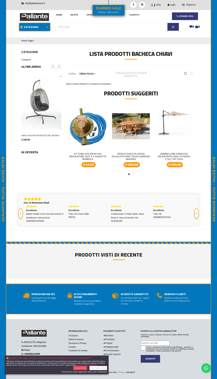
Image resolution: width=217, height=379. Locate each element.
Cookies (72, 347)
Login (171, 4)
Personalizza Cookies (98, 368)
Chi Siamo (73, 335)
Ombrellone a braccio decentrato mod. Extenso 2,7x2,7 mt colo (174, 156)
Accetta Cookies (80, 368)
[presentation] (53, 66)
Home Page (27, 40)
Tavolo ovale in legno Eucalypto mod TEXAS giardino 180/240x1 (131, 156)
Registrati (189, 4)
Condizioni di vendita (78, 350)
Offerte (91, 15)
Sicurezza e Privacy (77, 343)
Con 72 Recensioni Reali (36, 203)
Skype (27, 350)
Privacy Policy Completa (87, 365)
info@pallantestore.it (35, 3)
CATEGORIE (29, 27)
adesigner (130, 372)
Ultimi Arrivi (31, 66)
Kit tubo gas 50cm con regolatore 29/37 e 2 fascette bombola (87, 156)
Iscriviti (150, 358)
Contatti (134, 15)
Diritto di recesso (76, 339)
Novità (74, 15)
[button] (129, 174)
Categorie (26, 59)
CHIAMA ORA (185, 16)
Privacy (179, 347)
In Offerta (29, 152)
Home (59, 15)
